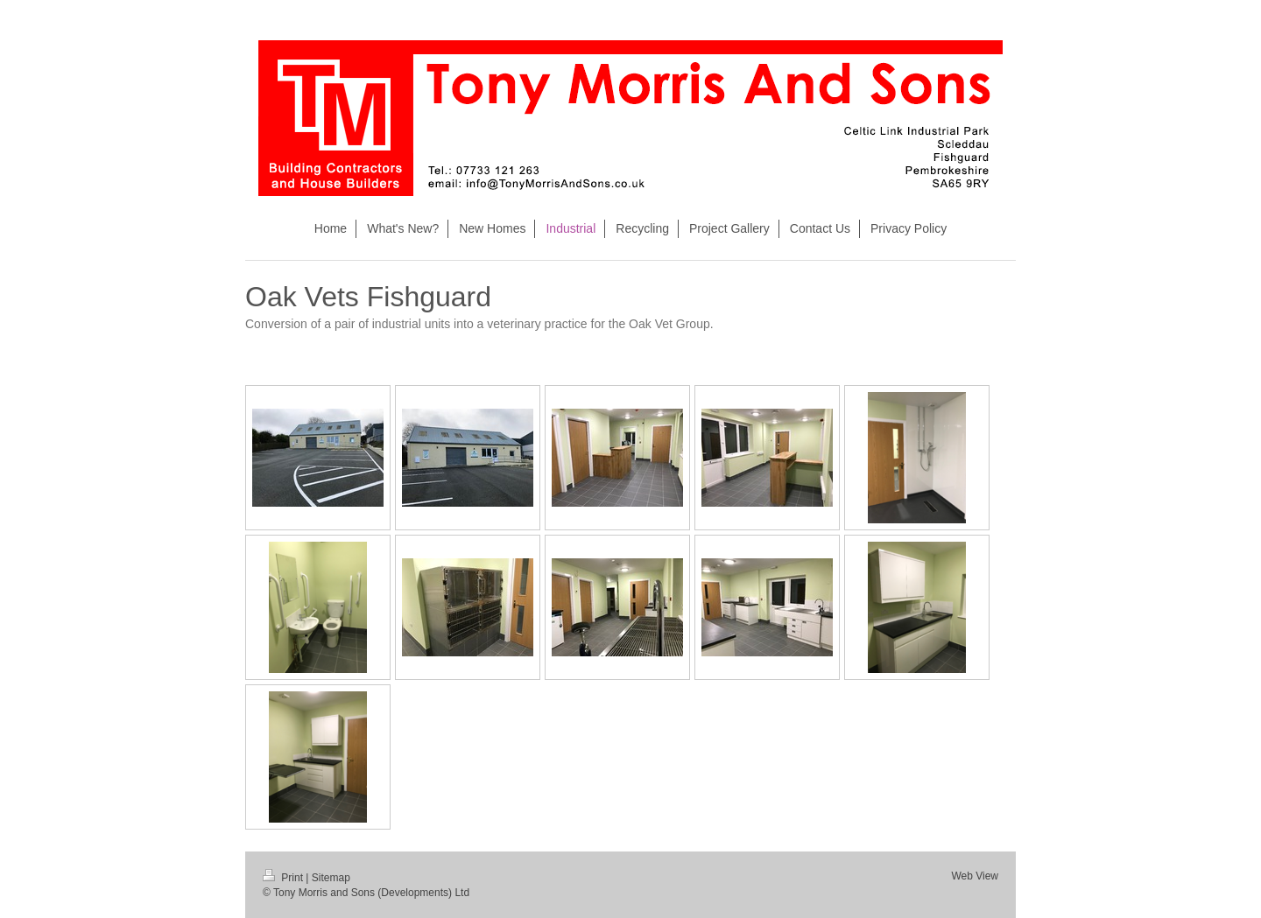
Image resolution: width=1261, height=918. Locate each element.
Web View (974, 876)
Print (284, 878)
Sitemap (331, 878)
